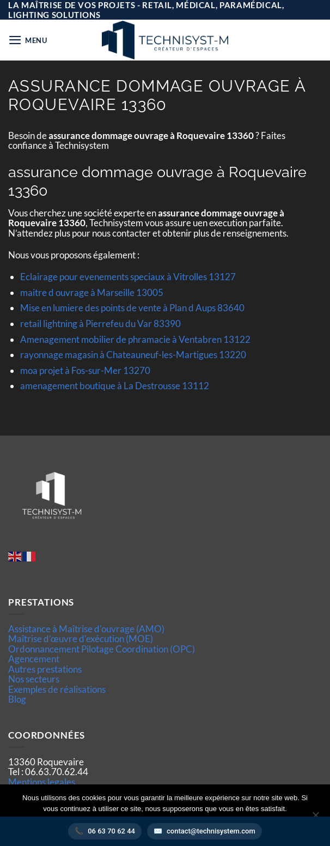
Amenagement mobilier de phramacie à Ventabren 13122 (135, 339)
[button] (27, 40)
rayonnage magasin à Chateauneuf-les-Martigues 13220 (133, 354)
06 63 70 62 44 (111, 831)
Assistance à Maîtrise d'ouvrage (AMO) (86, 628)
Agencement (33, 658)
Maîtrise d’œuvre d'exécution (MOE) (80, 638)
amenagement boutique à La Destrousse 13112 (114, 385)
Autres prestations (45, 669)
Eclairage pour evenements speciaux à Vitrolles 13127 (128, 276)
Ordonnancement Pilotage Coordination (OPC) (101, 649)
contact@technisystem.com (211, 831)
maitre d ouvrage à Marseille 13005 (91, 292)
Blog (17, 699)
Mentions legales (41, 782)
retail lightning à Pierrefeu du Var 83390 (100, 323)
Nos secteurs (33, 679)
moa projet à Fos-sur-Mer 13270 (85, 370)
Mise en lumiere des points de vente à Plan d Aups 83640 (132, 307)
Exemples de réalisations (57, 689)
